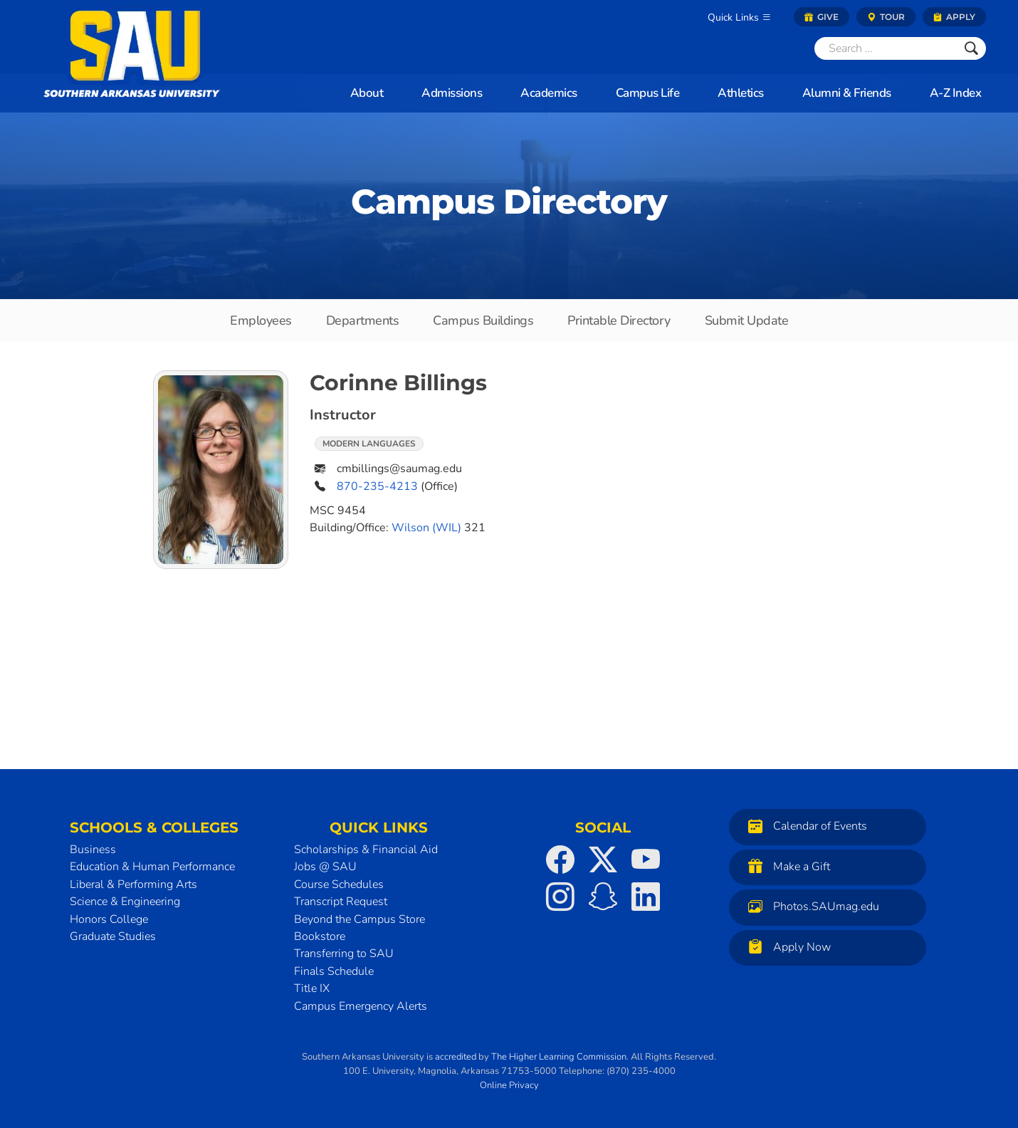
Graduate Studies (113, 936)
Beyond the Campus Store (359, 919)
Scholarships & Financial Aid (366, 849)
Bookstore (319, 936)
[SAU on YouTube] (645, 859)
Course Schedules (339, 884)
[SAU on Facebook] (560, 859)
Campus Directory (509, 201)
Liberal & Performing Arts (133, 884)
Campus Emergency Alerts (360, 1006)
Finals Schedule (334, 971)
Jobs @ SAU (325, 866)
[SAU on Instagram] (560, 896)
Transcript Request (340, 901)
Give (821, 16)
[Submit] (971, 48)
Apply (954, 16)
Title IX (312, 988)
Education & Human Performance (152, 866)
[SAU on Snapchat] (603, 896)
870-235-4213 (377, 486)
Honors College (109, 919)
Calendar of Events (804, 825)
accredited (455, 1056)
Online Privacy (509, 1085)
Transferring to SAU (344, 953)
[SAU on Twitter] (603, 859)
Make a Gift (785, 866)
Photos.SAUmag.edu (810, 906)
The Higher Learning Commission (558, 1056)
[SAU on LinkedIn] (645, 896)
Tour (886, 16)
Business (93, 849)
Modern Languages (369, 443)
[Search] (885, 48)
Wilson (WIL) (426, 528)
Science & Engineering (125, 901)
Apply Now (786, 946)
